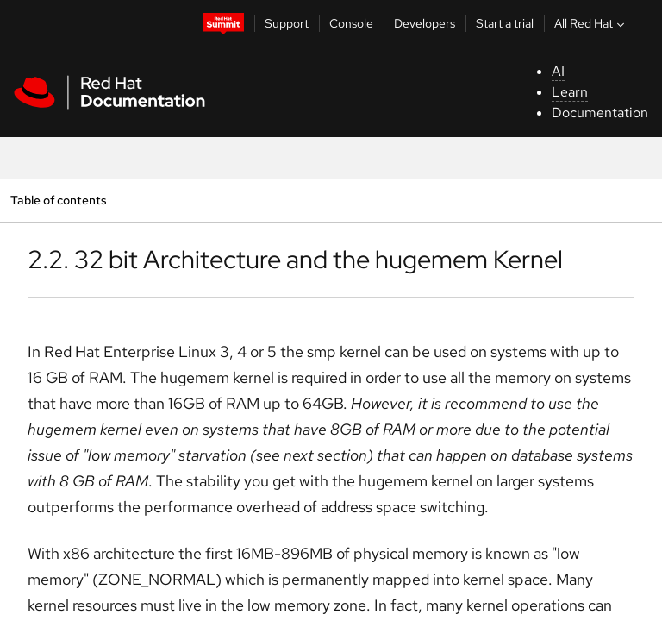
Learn (570, 92)
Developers (424, 23)
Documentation (600, 113)
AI (558, 71)
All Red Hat (591, 23)
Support (287, 23)
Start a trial (505, 23)
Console (351, 23)
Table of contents (58, 199)
